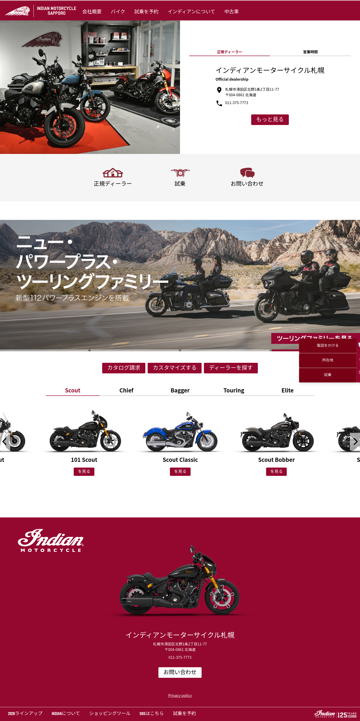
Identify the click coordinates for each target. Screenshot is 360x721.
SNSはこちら (152, 714)
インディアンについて (191, 12)
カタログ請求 (123, 368)
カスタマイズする (175, 368)
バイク (118, 12)
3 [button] (225, 350)
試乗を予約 (146, 12)
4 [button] (316, 350)
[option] (180, 285)
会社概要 (91, 12)
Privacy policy (180, 695)
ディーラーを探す (231, 368)
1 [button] (44, 350)
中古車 (231, 12)
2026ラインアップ (25, 714)
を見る (84, 472)
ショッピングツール (109, 714)
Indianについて (66, 714)
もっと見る (270, 120)
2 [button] (135, 350)
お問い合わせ (180, 673)
